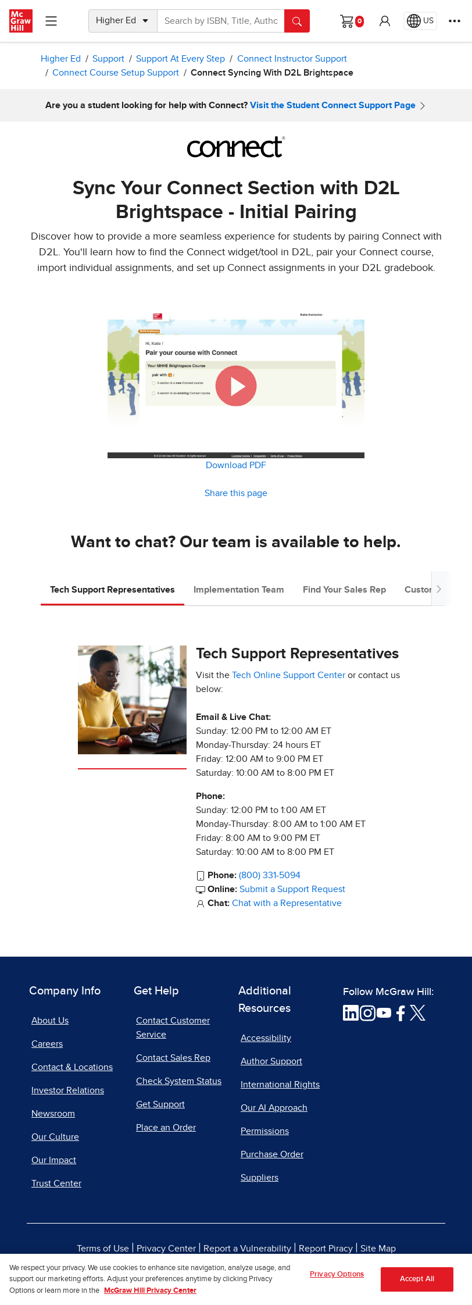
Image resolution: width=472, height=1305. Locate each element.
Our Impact (53, 1160)
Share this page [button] (236, 493)
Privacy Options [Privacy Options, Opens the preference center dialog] (337, 1284)
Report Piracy (326, 1248)
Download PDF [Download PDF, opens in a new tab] (236, 465)
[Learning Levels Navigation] (51, 21)
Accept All (417, 1289)
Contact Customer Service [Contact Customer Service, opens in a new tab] (173, 1027)
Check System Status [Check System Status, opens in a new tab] (178, 1081)
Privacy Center (166, 1248)
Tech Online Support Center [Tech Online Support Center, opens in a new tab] (288, 675)
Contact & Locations (72, 1067)
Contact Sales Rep (173, 1057)
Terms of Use (103, 1248)
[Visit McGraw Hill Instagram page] (368, 1012)
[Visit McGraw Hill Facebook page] (401, 1012)
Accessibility (266, 1038)
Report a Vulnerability (247, 1248)
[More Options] (454, 21)
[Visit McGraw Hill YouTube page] (384, 1012)
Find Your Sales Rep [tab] (344, 589)
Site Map (378, 1248)
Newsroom (53, 1113)
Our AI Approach (274, 1108)
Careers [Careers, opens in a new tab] (47, 1044)
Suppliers (259, 1177)
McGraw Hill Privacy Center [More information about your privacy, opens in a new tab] (150, 1300)
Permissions (265, 1131)
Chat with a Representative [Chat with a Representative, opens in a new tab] (287, 903)
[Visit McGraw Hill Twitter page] (417, 1012)
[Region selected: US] (420, 21)
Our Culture (55, 1137)
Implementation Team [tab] (239, 589)
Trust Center (56, 1183)
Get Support (160, 1104)
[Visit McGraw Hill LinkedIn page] (351, 1012)
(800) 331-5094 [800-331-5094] (270, 875)
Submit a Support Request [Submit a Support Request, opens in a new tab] (292, 889)
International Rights (280, 1084)
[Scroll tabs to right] (438, 588)
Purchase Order (272, 1154)
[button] (385, 21)
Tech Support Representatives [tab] (112, 589)
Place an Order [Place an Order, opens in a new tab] (166, 1127)
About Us (50, 1020)
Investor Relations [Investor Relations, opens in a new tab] (67, 1090)
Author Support (271, 1061)
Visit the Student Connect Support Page (333, 105)
